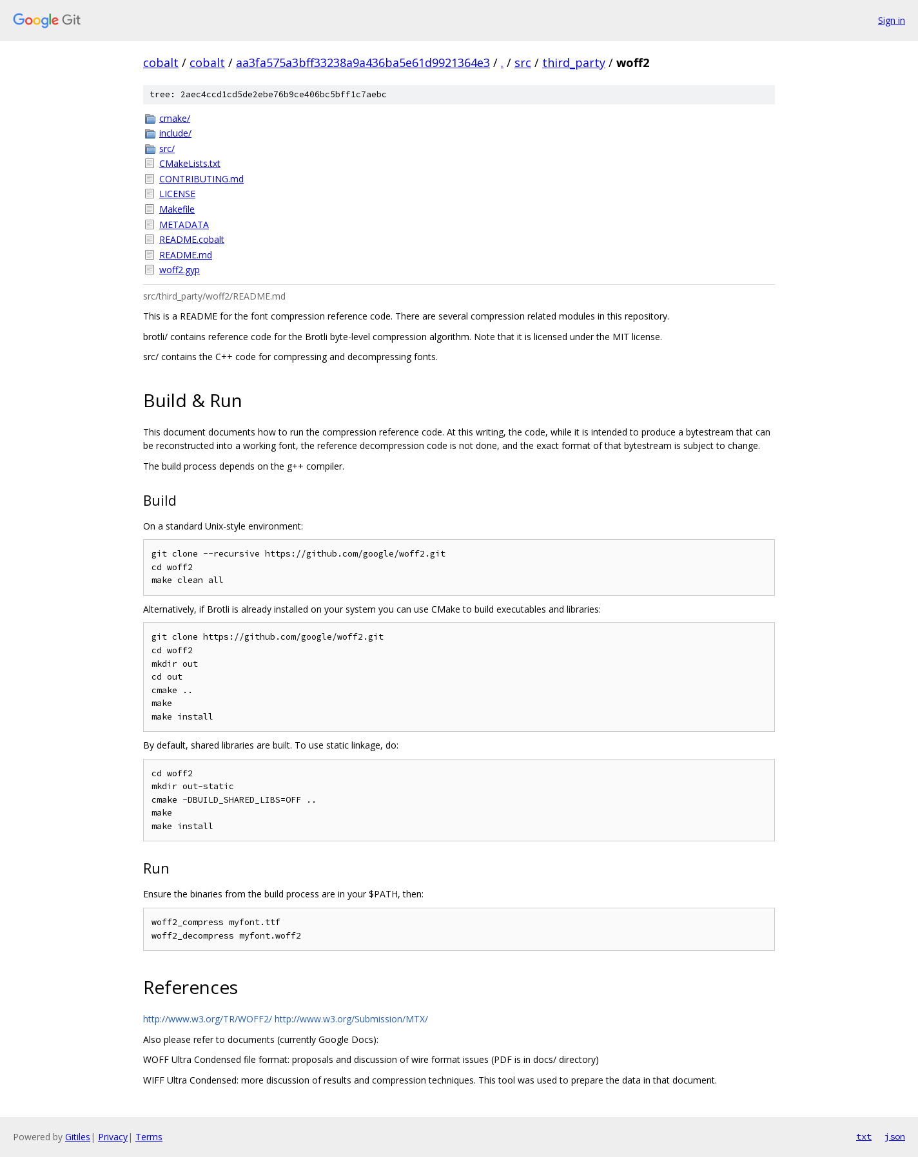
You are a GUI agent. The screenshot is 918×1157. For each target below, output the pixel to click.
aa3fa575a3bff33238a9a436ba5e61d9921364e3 (363, 62)
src (522, 62)
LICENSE (177, 193)
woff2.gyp (179, 269)
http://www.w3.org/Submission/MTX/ (351, 1019)
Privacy (113, 1137)
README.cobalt (191, 239)
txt (864, 1136)
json (894, 1136)
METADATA (184, 224)
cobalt (161, 62)
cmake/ (174, 118)
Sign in (891, 20)
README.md (185, 255)
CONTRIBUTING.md (201, 179)
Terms (148, 1137)
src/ (167, 148)
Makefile (177, 209)
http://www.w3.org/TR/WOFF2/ (207, 1019)
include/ (175, 133)
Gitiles (77, 1137)
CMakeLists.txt (189, 163)
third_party (573, 62)
